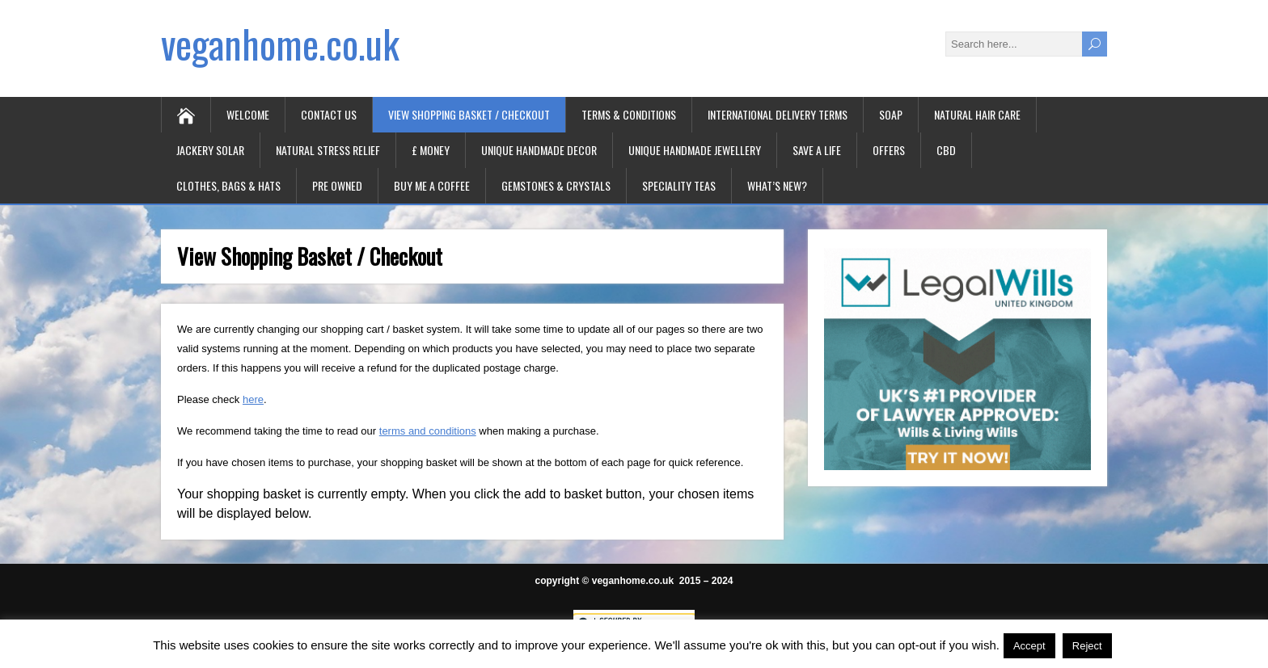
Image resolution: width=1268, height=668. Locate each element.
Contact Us (329, 114)
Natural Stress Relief (328, 149)
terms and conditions (427, 431)
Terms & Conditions (628, 114)
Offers (889, 149)
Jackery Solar (210, 149)
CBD (946, 149)
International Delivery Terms (777, 114)
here (253, 399)
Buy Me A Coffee (432, 185)
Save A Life (816, 149)
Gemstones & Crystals (556, 185)
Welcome (247, 114)
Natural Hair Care (977, 114)
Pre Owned (337, 185)
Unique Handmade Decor (539, 149)
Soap (890, 114)
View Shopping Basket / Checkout (469, 114)
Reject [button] (1087, 646)
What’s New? (777, 185)
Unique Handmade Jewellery (694, 149)
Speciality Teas (679, 185)
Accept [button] (1029, 646)
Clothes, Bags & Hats (228, 185)
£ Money (431, 149)
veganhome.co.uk (280, 43)
